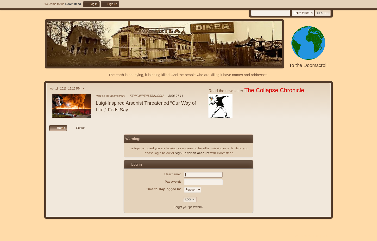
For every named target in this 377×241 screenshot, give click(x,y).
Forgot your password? (188, 207)
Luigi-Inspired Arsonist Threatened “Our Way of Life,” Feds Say (146, 106)
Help (295, 236)
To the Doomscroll (308, 65)
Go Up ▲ (327, 236)
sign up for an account (192, 153)
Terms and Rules (310, 236)
